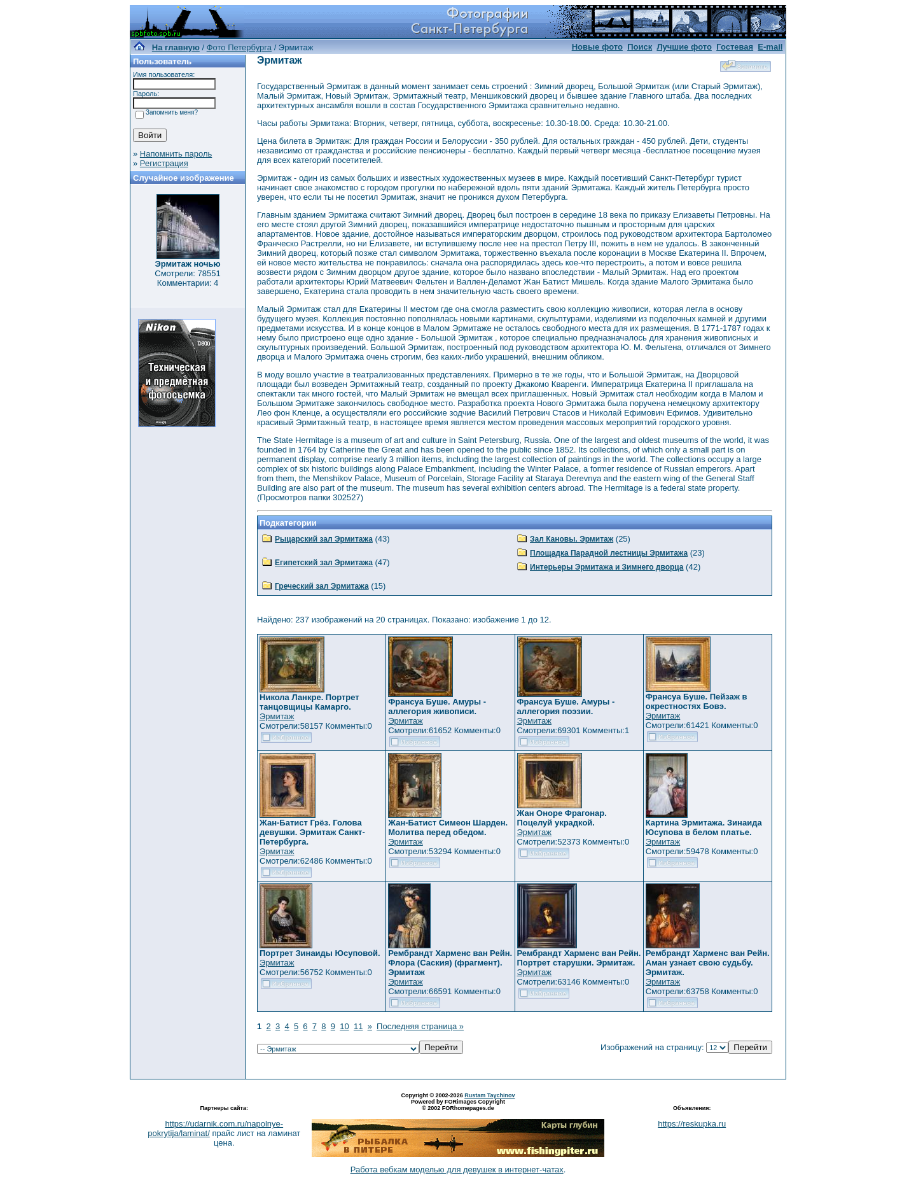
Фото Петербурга (239, 47)
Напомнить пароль (176, 153)
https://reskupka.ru (692, 1123)
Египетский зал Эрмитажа (324, 562)
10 (344, 1026)
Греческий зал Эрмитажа (322, 586)
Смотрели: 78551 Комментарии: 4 (187, 278)
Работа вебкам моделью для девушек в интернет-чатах (457, 1169)
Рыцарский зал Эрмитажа (324, 539)
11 (358, 1026)
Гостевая (734, 47)
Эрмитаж (277, 716)
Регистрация (164, 163)
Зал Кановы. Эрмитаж (571, 539)
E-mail (770, 47)
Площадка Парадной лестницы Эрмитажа (609, 553)
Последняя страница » (420, 1026)
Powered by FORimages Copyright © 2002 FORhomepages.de (458, 1105)
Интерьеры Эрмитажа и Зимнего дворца (607, 567)
